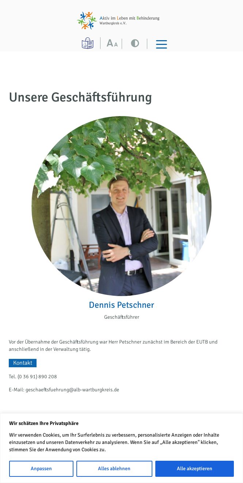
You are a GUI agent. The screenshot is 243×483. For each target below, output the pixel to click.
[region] (121, 448)
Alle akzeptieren (194, 468)
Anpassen (41, 468)
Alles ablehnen (114, 468)
